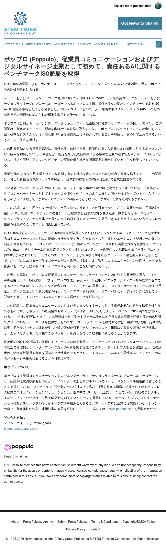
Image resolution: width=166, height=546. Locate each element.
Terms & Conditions (104, 522)
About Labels (64, 44)
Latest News (13, 44)
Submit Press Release (72, 522)
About (15, 522)
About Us (101, 44)
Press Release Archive (38, 522)
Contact (84, 44)
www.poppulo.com (121, 409)
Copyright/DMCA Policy (138, 522)
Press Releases (38, 44)
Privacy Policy (75, 529)
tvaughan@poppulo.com (21, 428)
